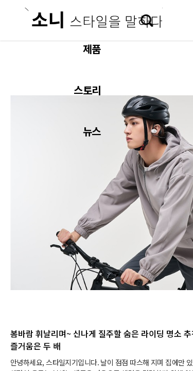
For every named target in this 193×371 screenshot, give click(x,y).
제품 (91, 48)
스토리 (87, 89)
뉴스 (91, 131)
